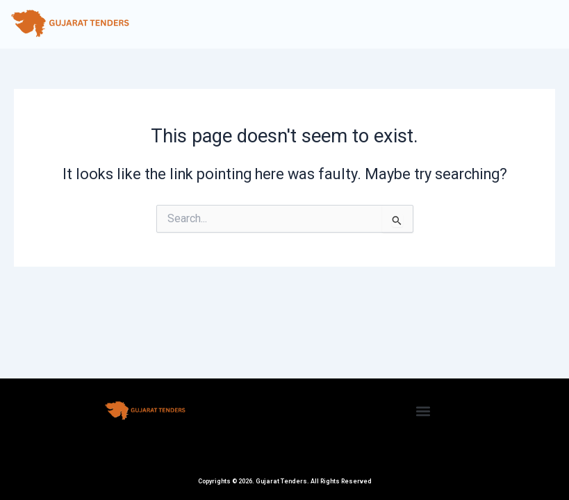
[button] (423, 410)
